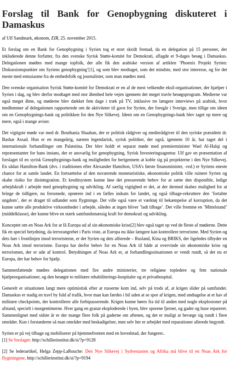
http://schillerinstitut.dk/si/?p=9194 (58, 357)
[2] (133, 225)
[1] (91, 69)
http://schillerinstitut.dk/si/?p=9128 (64, 339)
